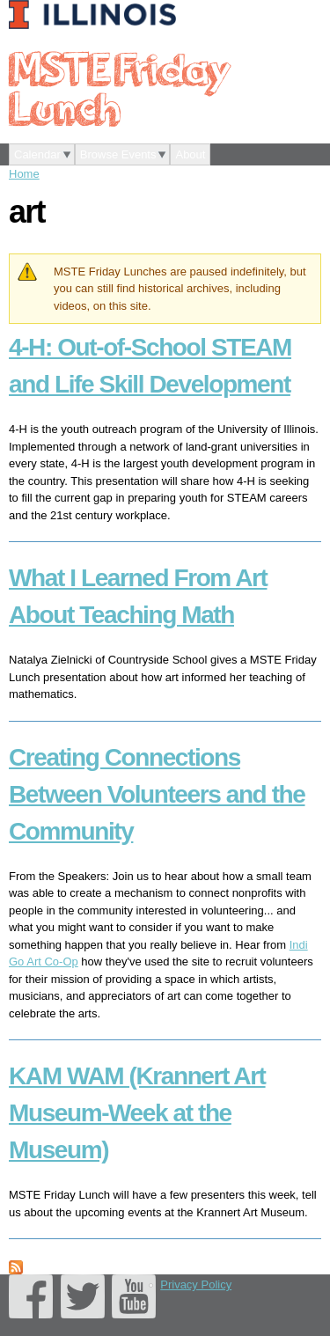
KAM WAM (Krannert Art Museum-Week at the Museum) (137, 1112)
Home (24, 173)
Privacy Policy (195, 1284)
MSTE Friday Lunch (119, 87)
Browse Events (118, 154)
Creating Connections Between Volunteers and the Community (157, 794)
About (190, 154)
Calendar (37, 154)
